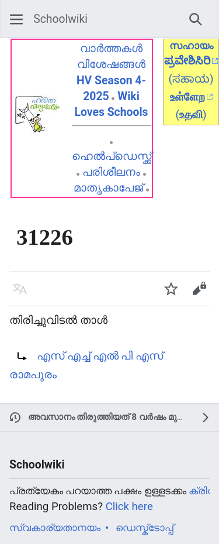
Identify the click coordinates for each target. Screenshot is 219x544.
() (190, 114)
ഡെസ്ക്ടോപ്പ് (144, 527)
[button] (16, 19)
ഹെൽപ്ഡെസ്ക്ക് (111, 156)
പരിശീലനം (111, 172)
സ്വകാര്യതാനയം (54, 527)
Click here (129, 506)
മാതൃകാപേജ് (108, 187)
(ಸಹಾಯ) (190, 78)
